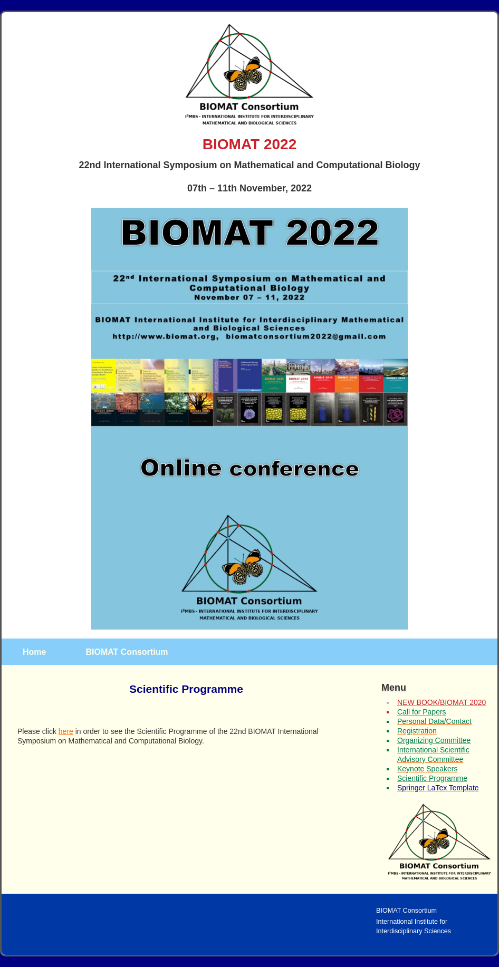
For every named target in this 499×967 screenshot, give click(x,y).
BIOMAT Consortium (126, 651)
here (66, 731)
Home (34, 651)
